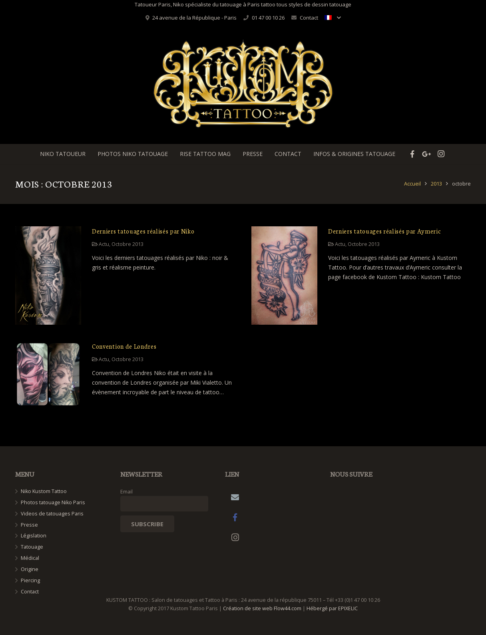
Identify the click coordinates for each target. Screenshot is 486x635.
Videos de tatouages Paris (52, 513)
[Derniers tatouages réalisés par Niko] (48, 275)
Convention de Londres (124, 346)
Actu (104, 244)
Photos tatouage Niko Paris (53, 502)
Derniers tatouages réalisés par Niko (143, 231)
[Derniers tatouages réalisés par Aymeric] (284, 275)
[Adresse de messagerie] (235, 497)
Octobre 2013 (127, 244)
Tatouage (32, 546)
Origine (29, 569)
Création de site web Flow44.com (262, 608)
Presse (29, 524)
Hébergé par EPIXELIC (332, 608)
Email (126, 491)
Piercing (30, 580)
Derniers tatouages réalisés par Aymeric (384, 231)
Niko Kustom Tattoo (44, 491)
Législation (33, 535)
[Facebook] (235, 517)
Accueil (412, 183)
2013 (436, 183)
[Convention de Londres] (48, 374)
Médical (30, 558)
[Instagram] (235, 537)
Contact (309, 17)
